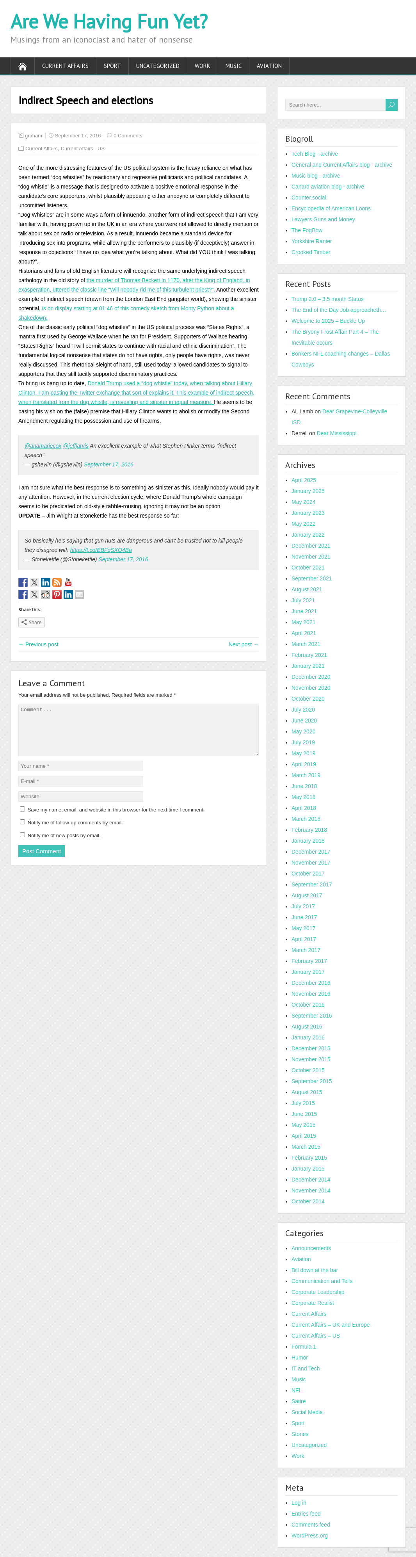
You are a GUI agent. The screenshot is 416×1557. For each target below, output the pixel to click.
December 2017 (311, 852)
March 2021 (306, 644)
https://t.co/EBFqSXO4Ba (101, 550)
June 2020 (304, 720)
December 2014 (311, 1179)
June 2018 (304, 786)
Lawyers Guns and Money (323, 219)
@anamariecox (43, 446)
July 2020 (303, 709)
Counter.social (309, 197)
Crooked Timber (311, 252)
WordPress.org (310, 1535)
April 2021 (304, 633)
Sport (112, 65)
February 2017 (309, 961)
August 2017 (307, 895)
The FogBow (307, 230)
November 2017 (311, 862)
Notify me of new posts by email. (64, 845)
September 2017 (312, 884)
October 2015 (308, 1070)
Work (202, 65)
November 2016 (311, 994)
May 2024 (303, 502)
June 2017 (304, 917)
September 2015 (312, 1081)
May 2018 (303, 797)
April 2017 (304, 939)
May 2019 (303, 753)
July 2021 (303, 600)
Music (234, 65)
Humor (300, 1357)
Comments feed (311, 1524)
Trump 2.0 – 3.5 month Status (328, 299)
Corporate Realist (313, 1303)
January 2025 (308, 491)
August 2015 (307, 1092)
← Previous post (38, 644)
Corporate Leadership (318, 1292)
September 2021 (312, 578)
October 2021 (308, 567)
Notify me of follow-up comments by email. (75, 832)
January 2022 (308, 535)
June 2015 (304, 1114)
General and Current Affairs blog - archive (342, 165)
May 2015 (303, 1125)
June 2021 (304, 611)
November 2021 (311, 556)
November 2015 (311, 1059)
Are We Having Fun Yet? (109, 21)
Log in (299, 1503)
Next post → (244, 644)
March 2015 (306, 1147)
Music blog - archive (316, 176)
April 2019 (304, 764)
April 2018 (304, 808)
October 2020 (308, 699)
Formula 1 (304, 1346)
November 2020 (311, 688)
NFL (297, 1390)
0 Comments (128, 136)
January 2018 (308, 841)
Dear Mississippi (337, 433)
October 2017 (308, 873)
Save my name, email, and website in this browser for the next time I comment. (116, 819)
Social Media (307, 1412)
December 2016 (311, 983)
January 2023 (308, 513)
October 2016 (308, 1005)
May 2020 (303, 731)
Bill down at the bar (315, 1270)
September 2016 (312, 1015)
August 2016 (307, 1026)
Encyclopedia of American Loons (331, 208)
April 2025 (304, 480)
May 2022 (303, 524)
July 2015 (303, 1103)
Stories (300, 1434)
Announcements (311, 1248)
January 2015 (308, 1169)
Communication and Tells (322, 1281)
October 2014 (308, 1201)
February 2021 (309, 655)
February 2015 (309, 1158)
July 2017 (303, 906)
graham (33, 136)
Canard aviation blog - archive (328, 186)
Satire (299, 1401)
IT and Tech (306, 1368)
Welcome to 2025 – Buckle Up (328, 321)
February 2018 (309, 830)
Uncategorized (158, 65)
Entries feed (306, 1514)
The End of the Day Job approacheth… (339, 310)
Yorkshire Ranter (312, 241)
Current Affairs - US (83, 148)
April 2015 (304, 1136)
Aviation (269, 65)
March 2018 (306, 819)
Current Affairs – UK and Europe (331, 1325)
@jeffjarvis (76, 446)
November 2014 (311, 1190)
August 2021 (307, 589)
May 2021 (303, 622)
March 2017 (306, 950)
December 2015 (311, 1048)
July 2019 (303, 742)
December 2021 (311, 546)
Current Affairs (65, 65)
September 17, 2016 (108, 464)
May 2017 (303, 928)
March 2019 (306, 775)
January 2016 (308, 1037)
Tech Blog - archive (315, 154)
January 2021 (308, 666)
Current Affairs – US (316, 1336)
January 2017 (308, 972)
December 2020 (311, 677)
